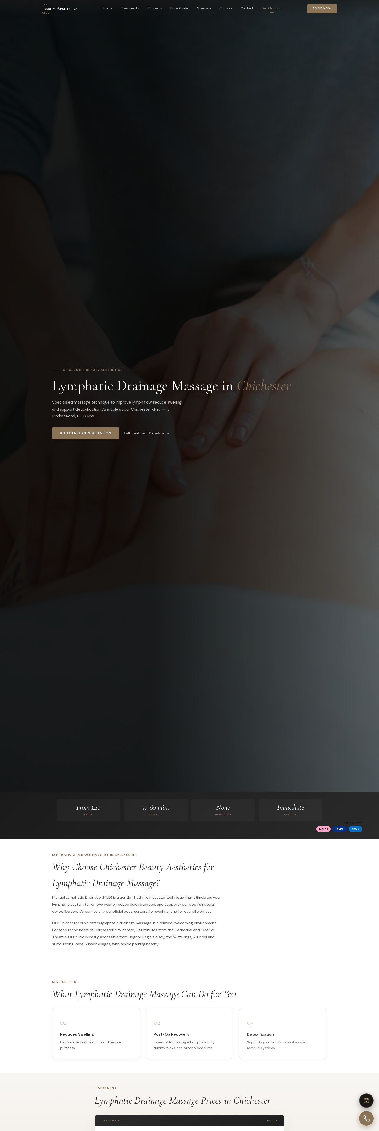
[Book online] (366, 1100)
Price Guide (179, 8)
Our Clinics (272, 8)
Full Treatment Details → (144, 433)
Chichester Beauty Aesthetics (93, 370)
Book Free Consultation (85, 433)
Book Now (322, 8)
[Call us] (366, 1118)
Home (108, 8)
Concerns (154, 8)
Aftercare (204, 8)
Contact (247, 8)
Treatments (130, 8)
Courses (226, 8)
